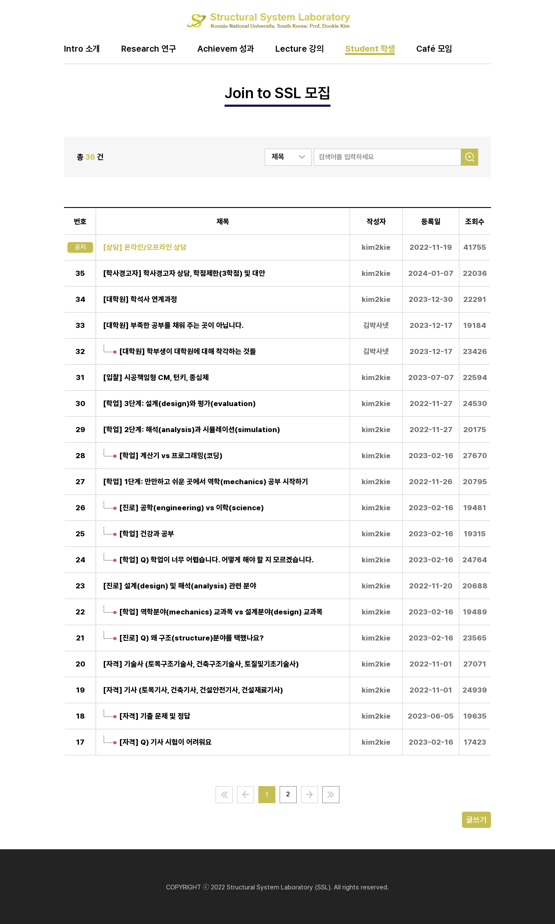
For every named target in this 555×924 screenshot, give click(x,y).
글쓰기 (476, 819)
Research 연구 (148, 49)
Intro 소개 (82, 49)
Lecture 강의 (299, 49)
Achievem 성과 (225, 49)
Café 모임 (434, 49)
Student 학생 (370, 49)
